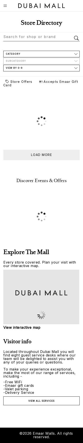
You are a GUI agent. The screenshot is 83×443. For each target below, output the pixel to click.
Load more (41, 155)
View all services (41, 401)
